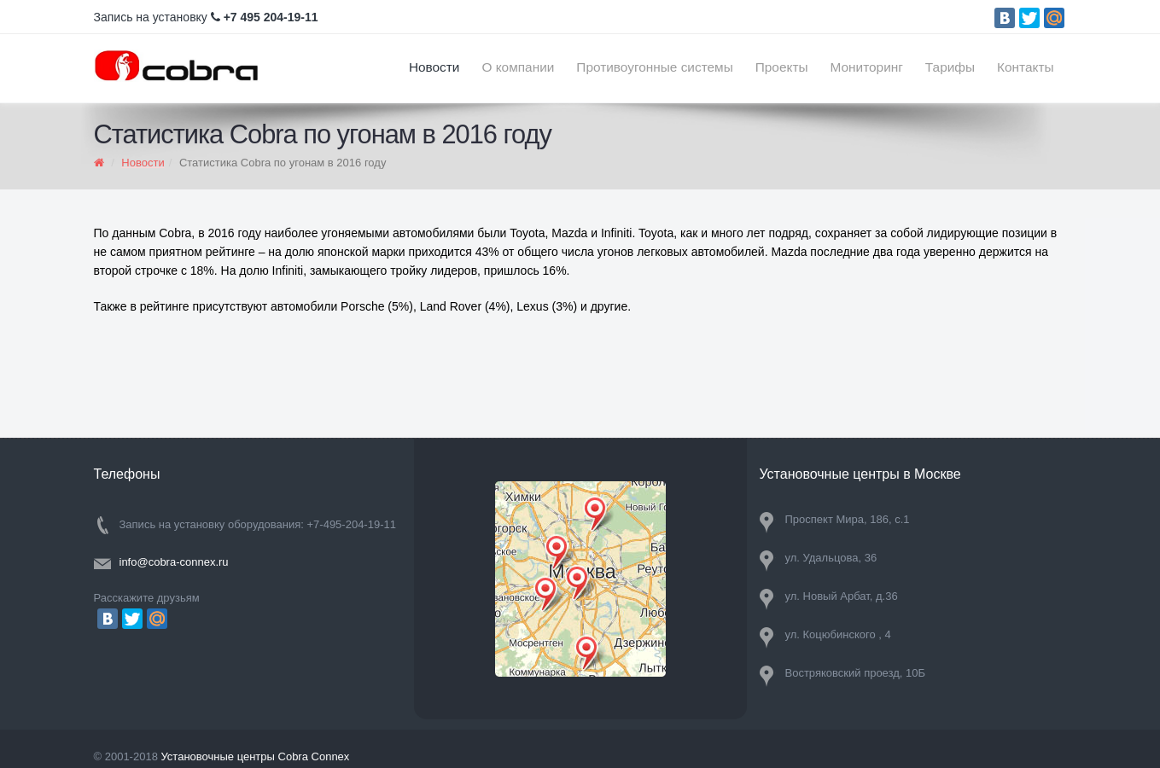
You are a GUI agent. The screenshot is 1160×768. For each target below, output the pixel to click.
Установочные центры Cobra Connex (254, 756)
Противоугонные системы (654, 67)
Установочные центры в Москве (860, 474)
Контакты (1025, 67)
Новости (434, 67)
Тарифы (950, 67)
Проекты (781, 67)
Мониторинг (867, 67)
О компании (517, 67)
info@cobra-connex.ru (174, 562)
